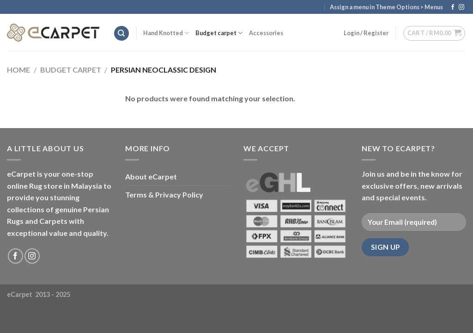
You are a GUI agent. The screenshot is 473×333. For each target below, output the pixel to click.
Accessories (266, 33)
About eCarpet (151, 176)
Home (18, 69)
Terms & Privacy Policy (164, 194)
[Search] (121, 33)
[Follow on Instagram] (461, 7)
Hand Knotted (166, 33)
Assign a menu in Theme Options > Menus (386, 7)
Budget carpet (219, 33)
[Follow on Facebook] (452, 7)
